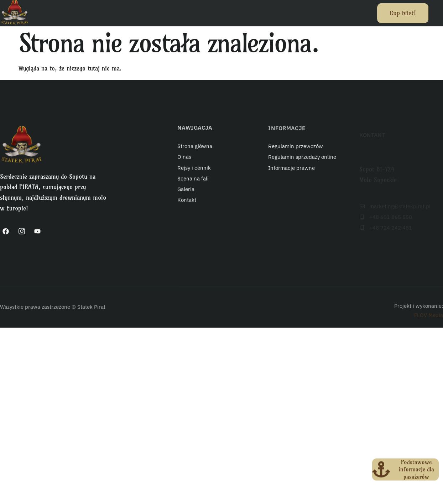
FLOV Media (428, 321)
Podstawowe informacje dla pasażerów (416, 472)
